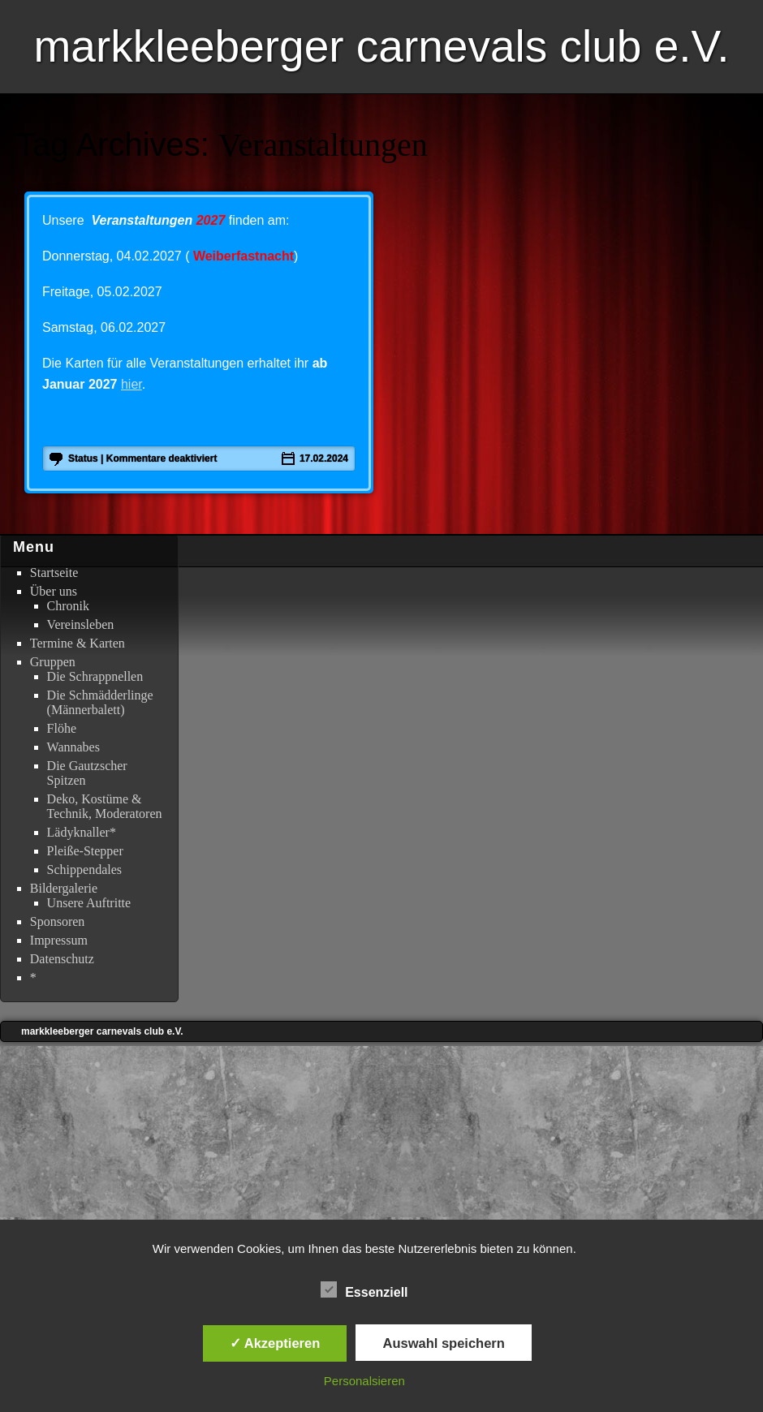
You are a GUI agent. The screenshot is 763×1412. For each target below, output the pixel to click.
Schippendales (84, 869)
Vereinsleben (80, 624)
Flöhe (61, 728)
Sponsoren (57, 921)
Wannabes (73, 747)
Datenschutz (62, 959)
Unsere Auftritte (89, 903)
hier (131, 384)
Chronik (68, 606)
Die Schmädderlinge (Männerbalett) (100, 702)
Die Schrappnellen (95, 676)
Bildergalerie (63, 888)
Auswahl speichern (443, 1343)
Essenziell (364, 1290)
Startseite (54, 572)
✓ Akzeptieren (275, 1343)
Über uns (53, 591)
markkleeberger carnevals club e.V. (381, 46)
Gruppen (52, 662)
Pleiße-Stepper (85, 851)
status (83, 458)
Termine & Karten (77, 643)
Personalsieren (364, 1381)
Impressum (59, 940)
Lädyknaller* (81, 832)
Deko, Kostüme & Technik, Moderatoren (104, 806)
